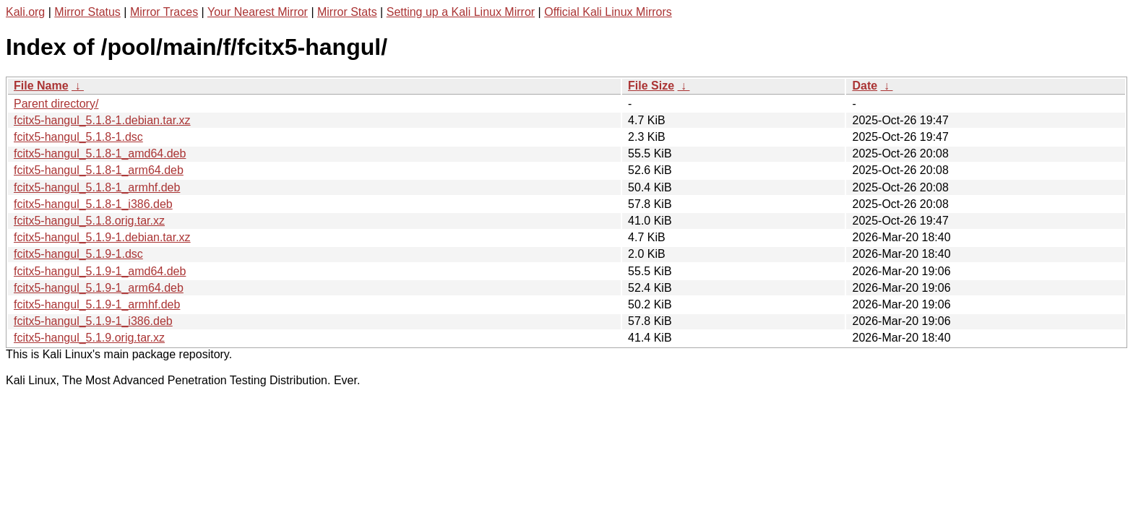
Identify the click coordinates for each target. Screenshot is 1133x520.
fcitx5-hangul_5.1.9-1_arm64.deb (99, 288)
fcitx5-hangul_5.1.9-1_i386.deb (93, 321)
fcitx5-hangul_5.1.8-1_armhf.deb (97, 187)
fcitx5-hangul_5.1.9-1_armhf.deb (97, 304)
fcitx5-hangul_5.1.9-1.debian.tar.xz (102, 237)
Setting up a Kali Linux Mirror (461, 12)
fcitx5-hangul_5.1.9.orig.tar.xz (89, 338)
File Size (651, 85)
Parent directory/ (56, 104)
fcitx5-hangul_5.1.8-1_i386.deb (93, 204)
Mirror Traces (164, 12)
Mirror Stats (347, 12)
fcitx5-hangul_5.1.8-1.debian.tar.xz (102, 120)
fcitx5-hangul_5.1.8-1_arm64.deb (99, 170)
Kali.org (25, 12)
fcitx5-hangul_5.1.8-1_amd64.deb (100, 153)
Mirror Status (87, 12)
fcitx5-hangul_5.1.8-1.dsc (78, 137)
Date (864, 85)
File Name (41, 85)
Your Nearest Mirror (257, 12)
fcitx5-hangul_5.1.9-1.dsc (78, 254)
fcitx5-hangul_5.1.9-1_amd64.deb (100, 271)
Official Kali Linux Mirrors (608, 12)
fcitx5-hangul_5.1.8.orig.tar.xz (89, 220)
